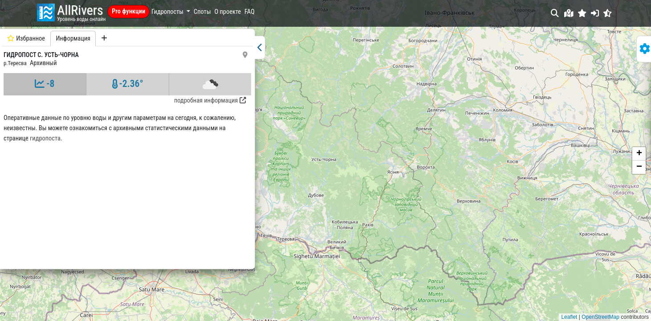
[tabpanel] (89, 171)
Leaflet (569, 317)
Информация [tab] (73, 38)
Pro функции (128, 11)
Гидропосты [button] (168, 12)
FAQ (249, 12)
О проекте (228, 12)
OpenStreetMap (600, 317)
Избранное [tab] (26, 38)
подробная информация (133, 100)
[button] (582, 13)
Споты (202, 12)
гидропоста (19, 148)
